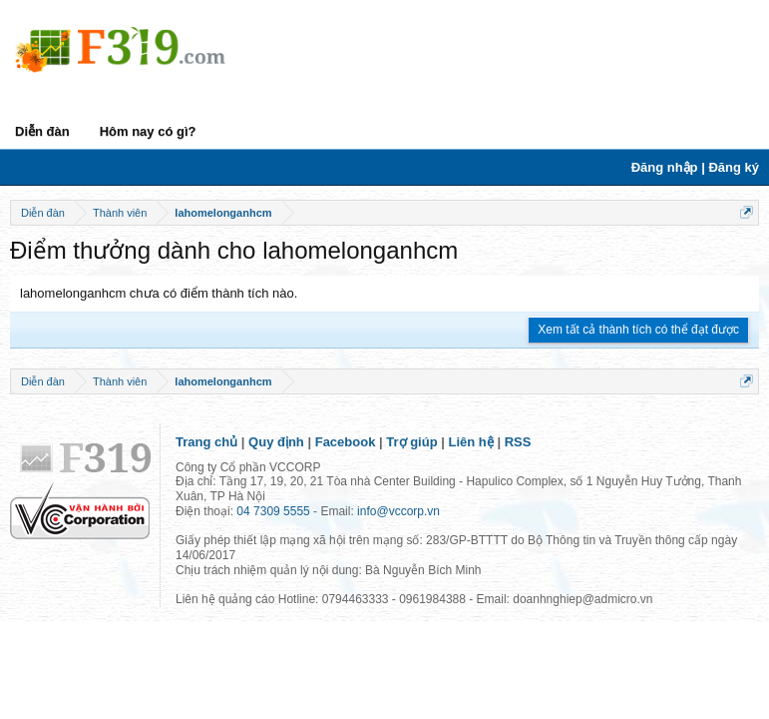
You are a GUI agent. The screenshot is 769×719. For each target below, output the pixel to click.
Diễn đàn (42, 131)
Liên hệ (471, 441)
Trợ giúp (411, 441)
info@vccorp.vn (398, 511)
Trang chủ (206, 441)
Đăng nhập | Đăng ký (695, 167)
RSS (518, 441)
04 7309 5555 (272, 511)
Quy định (276, 441)
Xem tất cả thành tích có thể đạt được (638, 330)
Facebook (345, 441)
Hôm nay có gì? (148, 131)
